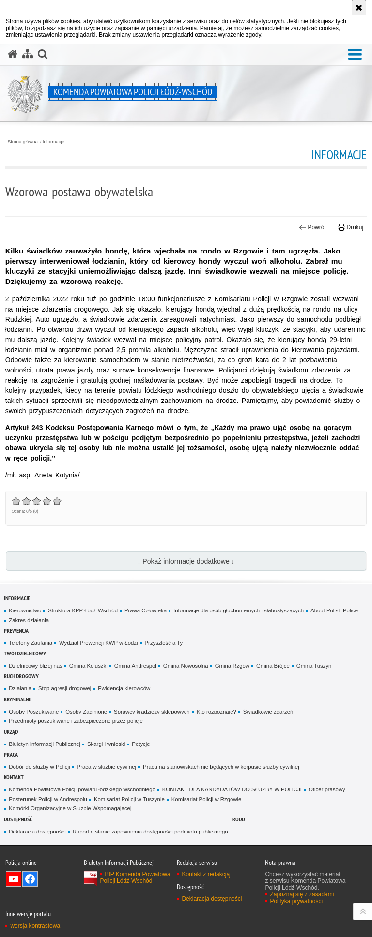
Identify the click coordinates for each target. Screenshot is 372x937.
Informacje (53, 141)
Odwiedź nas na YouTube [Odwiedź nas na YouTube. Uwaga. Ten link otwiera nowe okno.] (13, 879)
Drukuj (350, 227)
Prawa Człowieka (145, 610)
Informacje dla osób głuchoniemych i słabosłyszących (238, 610)
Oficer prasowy (327, 789)
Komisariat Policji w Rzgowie (206, 799)
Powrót (312, 227)
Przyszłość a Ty (164, 643)
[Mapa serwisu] (27, 54)
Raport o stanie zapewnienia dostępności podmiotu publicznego (150, 831)
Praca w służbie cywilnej (106, 767)
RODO (238, 819)
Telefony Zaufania (30, 643)
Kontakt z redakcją (206, 874)
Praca (11, 754)
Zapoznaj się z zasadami (302, 894)
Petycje (141, 744)
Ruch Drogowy (21, 676)
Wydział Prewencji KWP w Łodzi (98, 643)
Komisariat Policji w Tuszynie (129, 799)
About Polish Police (334, 610)
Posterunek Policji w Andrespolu (48, 799)
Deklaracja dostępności (37, 831)
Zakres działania (29, 620)
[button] (355, 55)
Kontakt (14, 777)
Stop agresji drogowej (64, 688)
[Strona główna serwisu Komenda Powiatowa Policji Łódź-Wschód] (12, 54)
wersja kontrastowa (35, 925)
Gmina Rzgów (232, 666)
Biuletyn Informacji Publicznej (44, 744)
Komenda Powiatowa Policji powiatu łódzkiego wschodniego (82, 789)
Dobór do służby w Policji (39, 767)
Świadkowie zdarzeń (268, 711)
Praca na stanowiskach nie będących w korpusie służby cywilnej (221, 767)
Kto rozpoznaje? (216, 711)
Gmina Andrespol (135, 666)
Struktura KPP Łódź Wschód (83, 610)
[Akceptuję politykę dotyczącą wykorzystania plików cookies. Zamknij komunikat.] (359, 7)
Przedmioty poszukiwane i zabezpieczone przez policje (76, 721)
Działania (20, 688)
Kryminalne (17, 699)
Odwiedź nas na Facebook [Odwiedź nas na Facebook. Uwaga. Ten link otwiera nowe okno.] (30, 879)
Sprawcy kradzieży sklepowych (152, 711)
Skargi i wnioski (106, 744)
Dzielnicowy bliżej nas (35, 666)
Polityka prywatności (296, 901)
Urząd (11, 731)
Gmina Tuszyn (314, 666)
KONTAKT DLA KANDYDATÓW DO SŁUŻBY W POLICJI (232, 789)
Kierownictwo (25, 610)
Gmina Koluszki (88, 666)
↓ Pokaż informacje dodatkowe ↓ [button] (185, 561)
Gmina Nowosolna (185, 666)
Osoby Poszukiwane (34, 711)
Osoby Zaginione (86, 711)
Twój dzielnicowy (25, 653)
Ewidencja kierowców (124, 688)
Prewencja (16, 630)
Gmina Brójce (273, 666)
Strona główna (23, 141)
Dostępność (18, 819)
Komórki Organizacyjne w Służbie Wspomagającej (70, 808)
